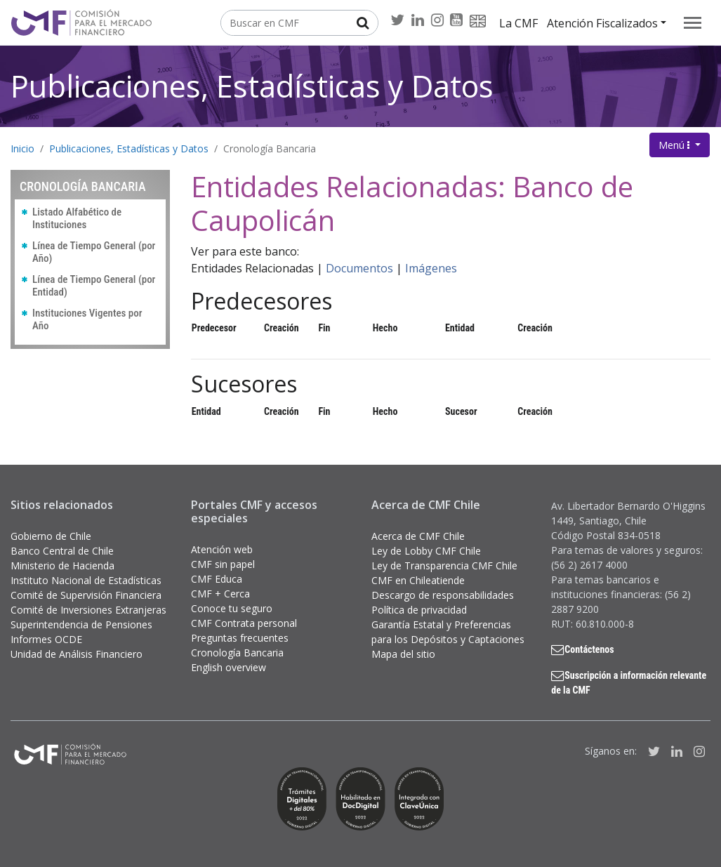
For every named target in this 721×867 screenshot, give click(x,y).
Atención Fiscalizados (602, 23)
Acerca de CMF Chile (418, 536)
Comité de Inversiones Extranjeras (88, 609)
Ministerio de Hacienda (62, 565)
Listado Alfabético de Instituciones (76, 218)
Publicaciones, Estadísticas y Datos (252, 86)
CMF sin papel (223, 564)
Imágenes (431, 268)
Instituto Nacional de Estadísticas (86, 580)
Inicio (22, 148)
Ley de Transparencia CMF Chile (444, 565)
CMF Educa (216, 578)
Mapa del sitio (403, 654)
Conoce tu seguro (231, 608)
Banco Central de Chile (62, 550)
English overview (228, 667)
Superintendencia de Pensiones (81, 624)
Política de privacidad (419, 609)
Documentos (359, 268)
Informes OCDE (46, 639)
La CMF (518, 23)
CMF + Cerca (220, 593)
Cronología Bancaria (269, 148)
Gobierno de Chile (51, 536)
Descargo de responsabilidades (442, 595)
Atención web (222, 549)
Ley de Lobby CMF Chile (426, 550)
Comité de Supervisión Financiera (86, 595)
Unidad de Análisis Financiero (77, 654)
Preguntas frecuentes (240, 637)
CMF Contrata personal (244, 623)
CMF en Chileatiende (418, 580)
